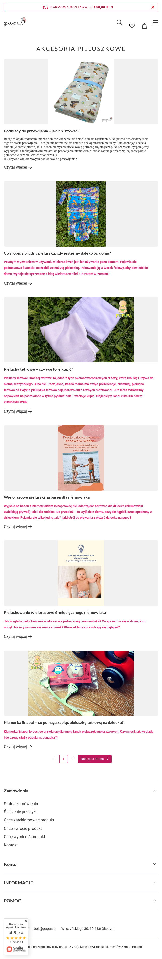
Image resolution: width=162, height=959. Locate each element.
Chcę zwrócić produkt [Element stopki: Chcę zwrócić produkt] (23, 828)
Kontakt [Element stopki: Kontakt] (11, 845)
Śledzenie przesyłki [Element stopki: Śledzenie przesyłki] (21, 811)
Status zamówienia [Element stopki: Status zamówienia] (21, 803)
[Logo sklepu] (15, 22)
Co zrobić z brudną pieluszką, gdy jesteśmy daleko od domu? (57, 253)
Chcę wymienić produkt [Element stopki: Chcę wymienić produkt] (24, 836)
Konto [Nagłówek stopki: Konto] (10, 864)
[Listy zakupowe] (131, 26)
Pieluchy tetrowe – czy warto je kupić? (38, 369)
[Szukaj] (119, 22)
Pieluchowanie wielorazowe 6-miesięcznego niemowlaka (55, 612)
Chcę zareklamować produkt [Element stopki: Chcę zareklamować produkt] (29, 820)
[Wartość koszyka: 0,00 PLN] (144, 26)
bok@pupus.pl (45, 929)
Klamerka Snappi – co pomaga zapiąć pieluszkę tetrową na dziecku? (64, 722)
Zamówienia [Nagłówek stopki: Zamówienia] (16, 790)
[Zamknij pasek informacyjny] (152, 7)
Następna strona (92, 759)
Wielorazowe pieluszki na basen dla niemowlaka (47, 497)
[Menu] (156, 22)
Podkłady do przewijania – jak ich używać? (41, 130)
